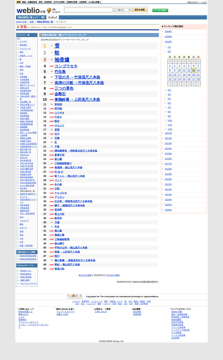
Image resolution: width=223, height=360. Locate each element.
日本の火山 (24, 155)
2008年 (168, 31)
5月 (169, 99)
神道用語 (23, 113)
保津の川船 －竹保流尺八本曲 (79, 83)
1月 (169, 47)
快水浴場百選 (25, 160)
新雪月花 (59, 155)
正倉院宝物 (24, 82)
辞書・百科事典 (26, 245)
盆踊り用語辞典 (26, 121)
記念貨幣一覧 (25, 102)
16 (174, 74)
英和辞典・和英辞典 (180, 317)
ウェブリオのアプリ (66, 312)
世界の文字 (24, 88)
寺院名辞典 (24, 208)
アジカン (59, 197)
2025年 (168, 205)
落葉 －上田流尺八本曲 (67, 252)
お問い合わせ (101, 312)
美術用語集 (24, 93)
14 (198, 70)
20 (193, 74)
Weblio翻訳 (176, 319)
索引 (43, 17)
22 (169, 79)
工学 (21, 63)
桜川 (57, 256)
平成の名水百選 (26, 166)
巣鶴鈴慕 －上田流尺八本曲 (77, 99)
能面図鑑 (23, 127)
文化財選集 (24, 79)
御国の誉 (59, 235)
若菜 (57, 129)
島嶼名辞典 (24, 211)
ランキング (52, 17)
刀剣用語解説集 (26, 110)
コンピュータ (25, 48)
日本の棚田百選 (26, 169)
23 (174, 79)
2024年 (168, 199)
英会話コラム (25, 271)
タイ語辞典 (176, 332)
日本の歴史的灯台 (27, 180)
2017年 (168, 164)
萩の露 (58, 159)
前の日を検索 (85, 275)
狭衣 (57, 121)
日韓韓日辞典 (71, 2)
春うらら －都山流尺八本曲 (70, 176)
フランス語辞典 (178, 327)
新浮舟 (58, 218)
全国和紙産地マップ (28, 146)
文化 (32, 22)
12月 (170, 129)
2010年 (168, 41)
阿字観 (58, 108)
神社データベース (27, 85)
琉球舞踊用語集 (26, 124)
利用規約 (22, 319)
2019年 (168, 174)
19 (189, 74)
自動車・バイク (26, 56)
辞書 (18, 2)
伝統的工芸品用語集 (28, 144)
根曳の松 (59, 268)
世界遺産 (23, 77)
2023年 (168, 194)
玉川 (57, 134)
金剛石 (60, 94)
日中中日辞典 (59, 2)
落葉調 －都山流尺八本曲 (68, 167)
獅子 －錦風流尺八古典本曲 (70, 205)
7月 (169, 107)
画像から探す (63, 314)
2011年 (168, 133)
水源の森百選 (25, 172)
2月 (169, 51)
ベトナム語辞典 (178, 335)
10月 (170, 120)
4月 (169, 94)
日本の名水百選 (26, 163)
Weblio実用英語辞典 (28, 259)
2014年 (168, 148)
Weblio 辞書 (21, 22)
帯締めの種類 (25, 138)
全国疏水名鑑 (25, 174)
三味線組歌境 (62, 239)
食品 (21, 235)
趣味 (21, 224)
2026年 (168, 210)
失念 (57, 226)
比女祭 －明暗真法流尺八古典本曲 (73, 201)
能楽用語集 (24, 130)
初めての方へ (193, 2)
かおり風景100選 (27, 185)
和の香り (23, 188)
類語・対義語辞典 (29, 2)
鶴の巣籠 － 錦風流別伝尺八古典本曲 (75, 260)
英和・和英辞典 (45, 2)
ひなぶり (59, 125)
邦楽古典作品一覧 (45, 22)
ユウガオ (59, 112)
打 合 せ (59, 172)
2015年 (168, 153)
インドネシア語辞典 (180, 330)
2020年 (168, 179)
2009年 (168, 36)
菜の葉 (58, 230)
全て (19, 38)
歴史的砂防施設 (26, 177)
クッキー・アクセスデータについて (33, 326)
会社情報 (137, 312)
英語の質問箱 (25, 277)
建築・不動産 (25, 66)
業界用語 (23, 45)
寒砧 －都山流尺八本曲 (67, 264)
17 (179, 74)
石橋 (57, 138)
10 (179, 70)
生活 (21, 217)
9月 (169, 116)
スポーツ (23, 228)
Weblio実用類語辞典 (28, 256)
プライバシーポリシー (28, 322)
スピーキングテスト (28, 283)
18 (184, 74)
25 (184, 79)
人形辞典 (23, 135)
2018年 (168, 169)
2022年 (168, 189)
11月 (170, 125)
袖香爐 (62, 59)
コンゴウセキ (66, 66)
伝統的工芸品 (25, 141)
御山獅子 (59, 243)
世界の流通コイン (27, 105)
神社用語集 (24, 116)
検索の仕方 (23, 314)
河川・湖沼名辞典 (27, 213)
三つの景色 (64, 88)
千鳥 (57, 146)
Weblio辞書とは (25, 312)
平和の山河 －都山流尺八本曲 (71, 247)
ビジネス (23, 41)
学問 (21, 70)
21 (198, 74)
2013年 (168, 143)
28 (198, 79)
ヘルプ (204, 2)
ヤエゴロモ (61, 193)
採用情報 (137, 314)
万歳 (57, 222)
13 (193, 70)
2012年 (168, 138)
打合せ (58, 117)
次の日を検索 (113, 275)
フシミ (58, 180)
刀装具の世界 (25, 107)
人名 (21, 238)
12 (189, 70)
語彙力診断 (25, 280)
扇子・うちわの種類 (28, 132)
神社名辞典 (24, 205)
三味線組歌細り (63, 163)
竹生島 (60, 71)
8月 (169, 112)
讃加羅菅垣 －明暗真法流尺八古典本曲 (76, 150)
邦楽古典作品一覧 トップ (28, 17)
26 (189, 79)
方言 (21, 242)
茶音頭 (58, 104)
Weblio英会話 (25, 274)
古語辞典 (83, 2)
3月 (169, 90)
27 (193, 79)
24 (179, 79)
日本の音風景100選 (28, 183)
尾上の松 (59, 214)
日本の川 (23, 158)
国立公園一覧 (25, 149)
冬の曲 (58, 184)
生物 (21, 231)
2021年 (168, 184)
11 (184, 70)
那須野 (58, 209)
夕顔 (57, 188)
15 (169, 74)
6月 (169, 103)
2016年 (168, 159)
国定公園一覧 (25, 152)
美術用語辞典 (25, 91)
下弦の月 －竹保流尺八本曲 (77, 77)
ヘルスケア (24, 221)
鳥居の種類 (24, 119)
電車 (21, 52)
